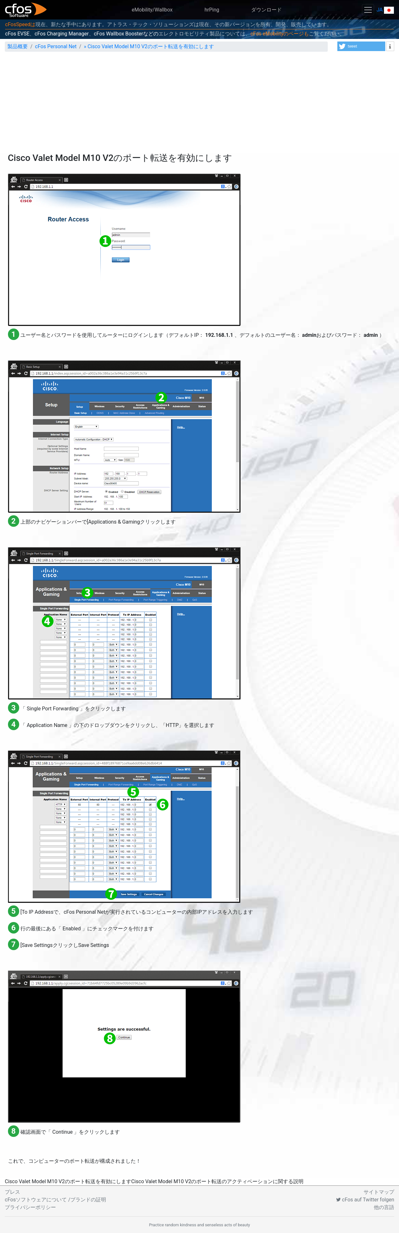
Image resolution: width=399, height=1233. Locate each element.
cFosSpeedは (20, 24)
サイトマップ (379, 1192)
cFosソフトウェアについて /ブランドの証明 (55, 1200)
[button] (361, 46)
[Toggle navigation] (368, 9)
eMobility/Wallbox (152, 10)
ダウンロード (266, 10)
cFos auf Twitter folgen (365, 1200)
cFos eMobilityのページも (279, 34)
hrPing (211, 10)
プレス (12, 1192)
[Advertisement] (199, 104)
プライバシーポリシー (30, 1207)
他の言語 (384, 1207)
